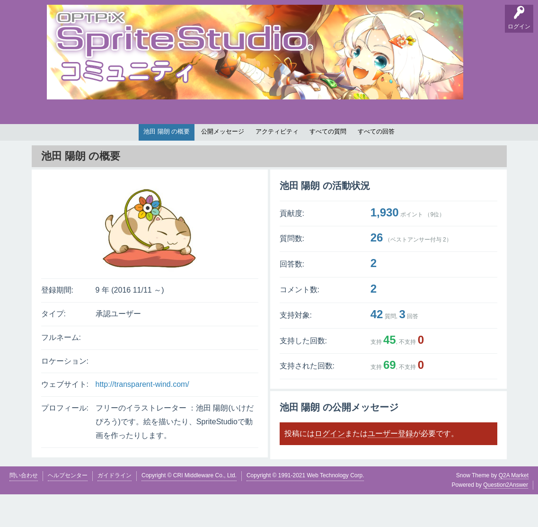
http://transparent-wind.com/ (142, 417)
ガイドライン (114, 508)
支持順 (177, 140)
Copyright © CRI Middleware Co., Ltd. (189, 508)
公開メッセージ (222, 164)
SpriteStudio (476, 140)
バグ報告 (146, 140)
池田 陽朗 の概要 (166, 164)
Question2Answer (505, 517)
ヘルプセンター (68, 508)
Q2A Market (514, 508)
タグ (206, 140)
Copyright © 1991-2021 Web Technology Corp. (305, 508)
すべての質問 (327, 164)
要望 (86, 140)
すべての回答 (376, 164)
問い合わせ (23, 508)
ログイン (330, 466)
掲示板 (115, 140)
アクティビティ (277, 164)
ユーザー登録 (390, 466)
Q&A (57, 140)
